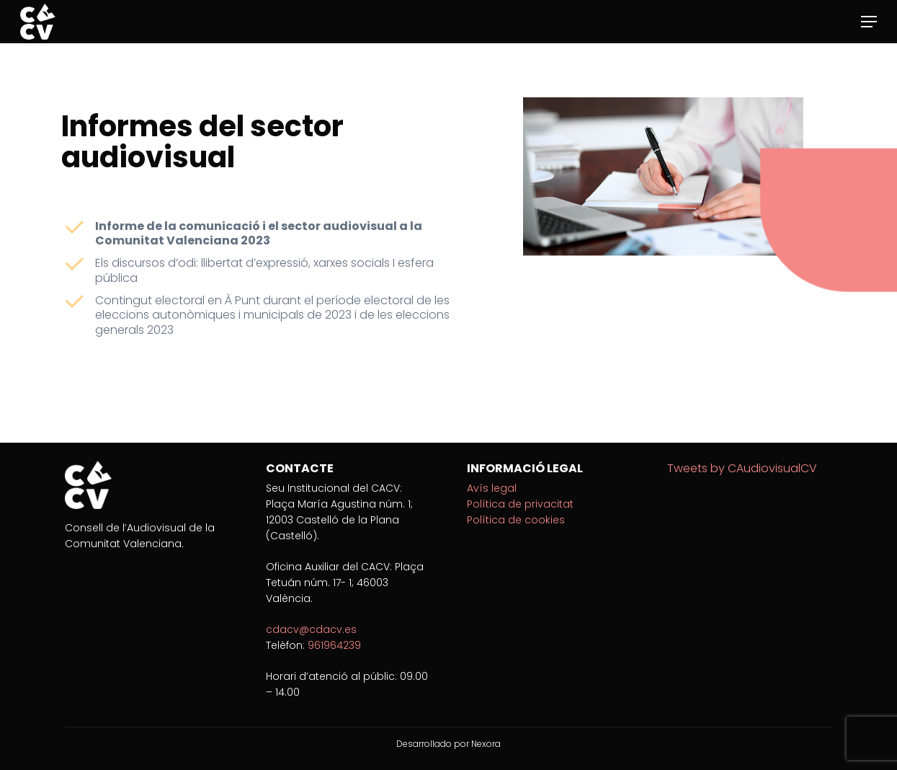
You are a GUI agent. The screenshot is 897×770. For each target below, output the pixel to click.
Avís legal (492, 488)
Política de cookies (516, 520)
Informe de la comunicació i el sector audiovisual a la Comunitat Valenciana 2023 (258, 233)
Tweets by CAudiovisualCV (742, 468)
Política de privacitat (520, 504)
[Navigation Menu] (869, 21)
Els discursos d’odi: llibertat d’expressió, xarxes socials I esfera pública (264, 270)
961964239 (334, 645)
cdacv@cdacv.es (311, 629)
